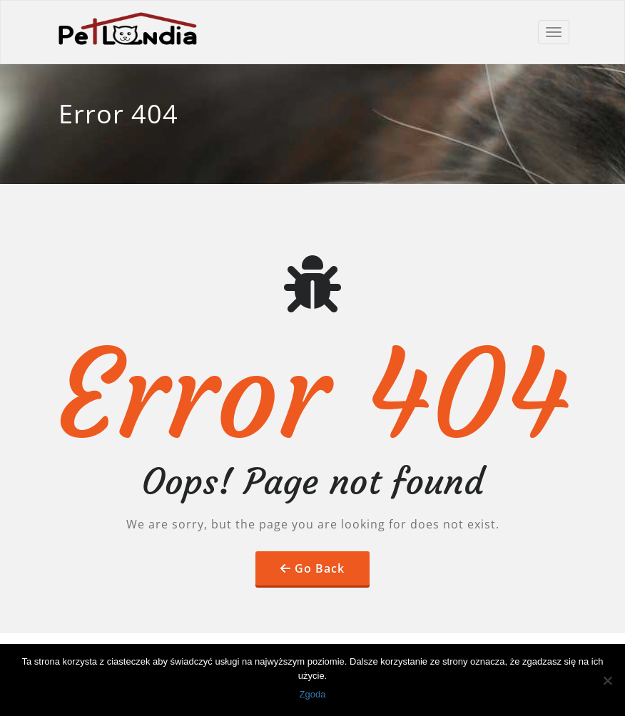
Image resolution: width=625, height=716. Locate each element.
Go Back (320, 568)
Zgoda (313, 694)
